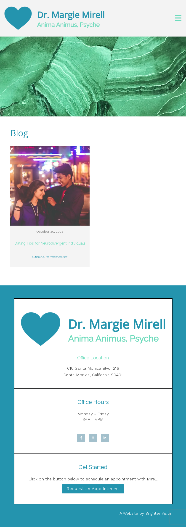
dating (63, 256)
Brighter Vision (159, 513)
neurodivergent (50, 256)
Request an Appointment (93, 489)
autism (36, 256)
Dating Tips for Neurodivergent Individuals (49, 243)
